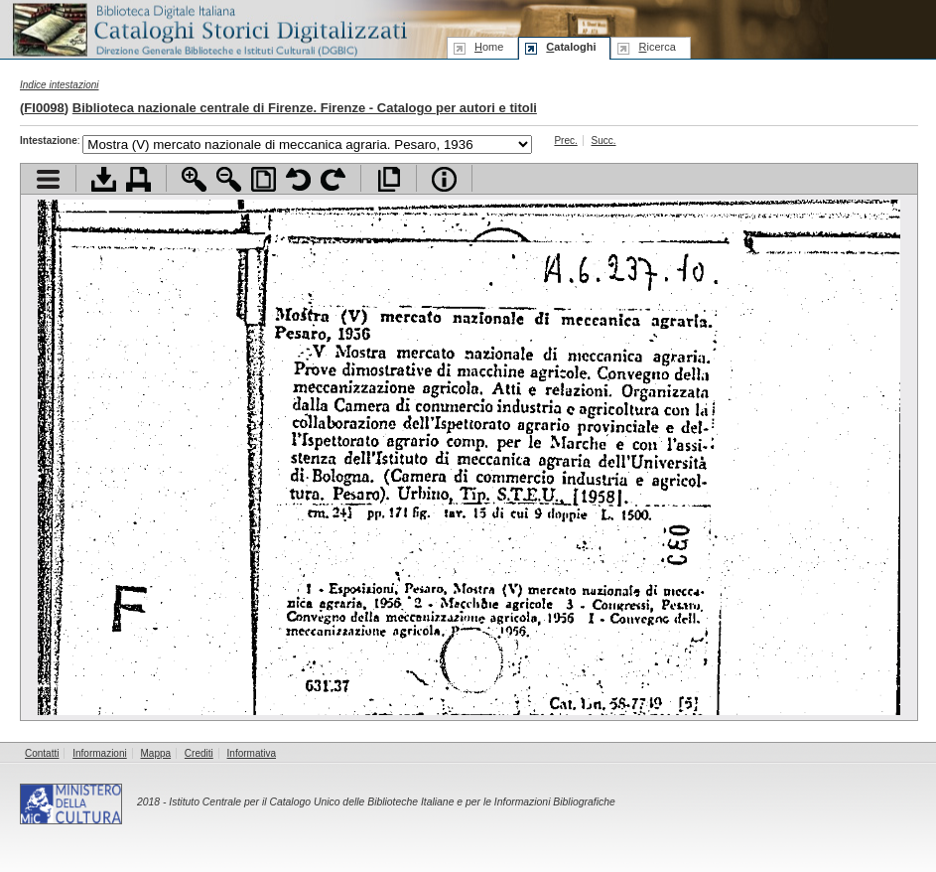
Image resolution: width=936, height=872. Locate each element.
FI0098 (44, 107)
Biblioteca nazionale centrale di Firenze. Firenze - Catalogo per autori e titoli (304, 107)
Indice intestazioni (59, 84)
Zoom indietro (228, 179)
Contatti (42, 753)
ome (488, 47)
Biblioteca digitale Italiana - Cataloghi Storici (208, 28)
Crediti (199, 753)
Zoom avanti (194, 179)
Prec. (565, 140)
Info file (444, 179)
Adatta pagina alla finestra (263, 179)
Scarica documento (103, 179)
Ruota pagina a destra (333, 179)
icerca (656, 47)
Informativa (251, 753)
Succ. (604, 140)
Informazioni (99, 753)
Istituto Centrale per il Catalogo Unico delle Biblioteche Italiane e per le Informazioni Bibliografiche (391, 802)
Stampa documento (138, 179)
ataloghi (571, 47)
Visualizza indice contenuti (48, 179)
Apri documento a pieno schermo (388, 179)
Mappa (156, 753)
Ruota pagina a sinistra (298, 179)
